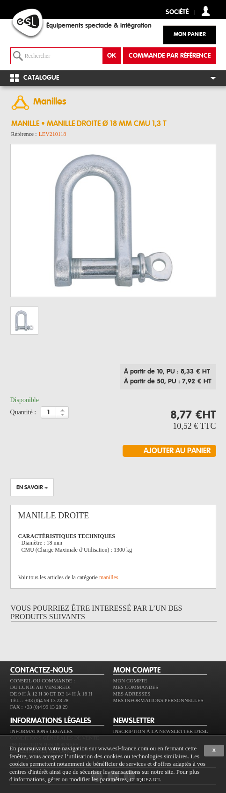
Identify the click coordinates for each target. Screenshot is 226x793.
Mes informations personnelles (158, 700)
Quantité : (23, 412)
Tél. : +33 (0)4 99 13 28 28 (39, 700)
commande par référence (170, 55)
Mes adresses (132, 693)
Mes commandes (136, 687)
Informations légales (41, 731)
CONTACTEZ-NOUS (41, 670)
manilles (108, 577)
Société (177, 12)
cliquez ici (145, 779)
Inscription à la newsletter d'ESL (160, 731)
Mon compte (130, 680)
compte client (206, 11)
